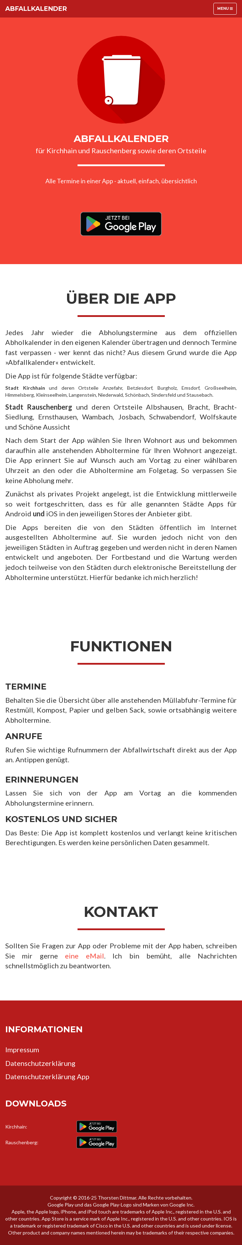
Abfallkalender (36, 9)
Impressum (22, 1049)
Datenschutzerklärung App (47, 1076)
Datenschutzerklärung (40, 1063)
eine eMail (84, 956)
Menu (227, 10)
